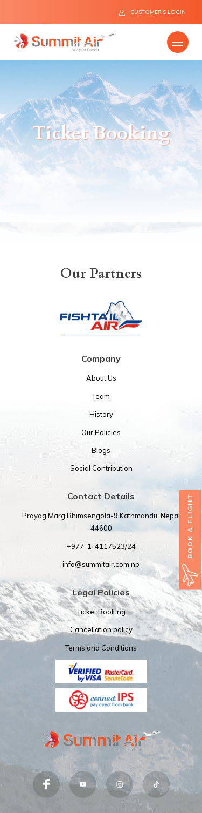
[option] (101, 141)
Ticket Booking (101, 611)
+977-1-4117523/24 (101, 546)
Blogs (101, 450)
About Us (101, 378)
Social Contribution (101, 468)
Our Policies (101, 432)
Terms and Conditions (101, 647)
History (101, 414)
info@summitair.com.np (101, 564)
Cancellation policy (101, 629)
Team (101, 396)
